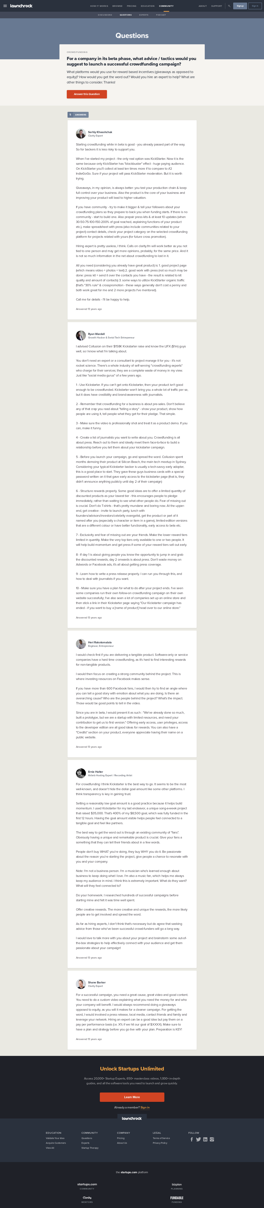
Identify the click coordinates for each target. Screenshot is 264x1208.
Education (148, 6)
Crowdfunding (77, 52)
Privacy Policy (160, 1144)
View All (50, 1149)
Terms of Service (162, 1138)
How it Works (99, 6)
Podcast (161, 15)
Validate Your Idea (56, 1138)
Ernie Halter (95, 772)
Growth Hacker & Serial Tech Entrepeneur (111, 337)
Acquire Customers (57, 1144)
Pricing (131, 6)
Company (123, 1133)
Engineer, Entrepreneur (101, 646)
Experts (143, 15)
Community (166, 6)
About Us (122, 1144)
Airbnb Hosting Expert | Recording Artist (110, 775)
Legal (157, 1133)
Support (216, 6)
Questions (126, 15)
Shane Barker (97, 982)
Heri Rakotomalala (100, 642)
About (203, 6)
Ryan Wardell (96, 334)
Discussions (105, 15)
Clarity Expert (95, 135)
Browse (117, 6)
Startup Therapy (90, 1149)
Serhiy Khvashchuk (100, 132)
